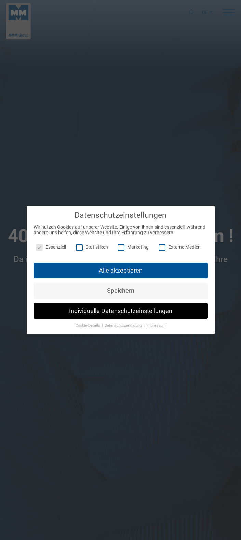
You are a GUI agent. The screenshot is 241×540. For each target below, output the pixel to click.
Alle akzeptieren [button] (121, 267)
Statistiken (92, 244)
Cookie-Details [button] (88, 322)
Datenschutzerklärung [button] (124, 322)
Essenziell (51, 244)
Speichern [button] (120, 287)
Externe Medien (180, 244)
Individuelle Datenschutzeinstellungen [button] (120, 307)
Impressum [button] (156, 322)
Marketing (133, 244)
